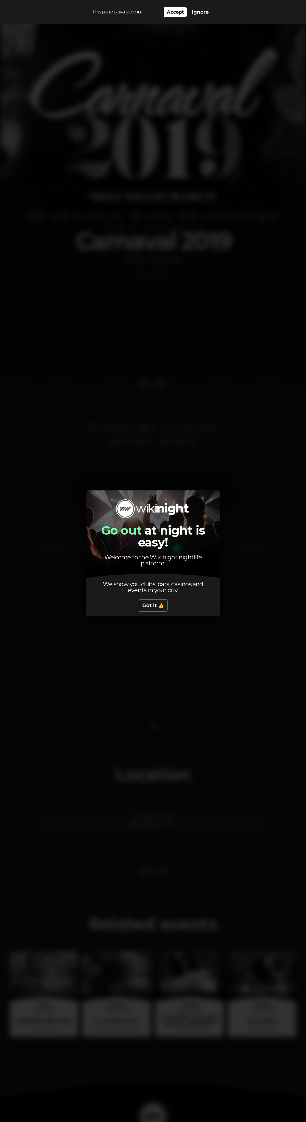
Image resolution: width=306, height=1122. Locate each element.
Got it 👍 (153, 605)
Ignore (200, 12)
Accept (175, 12)
